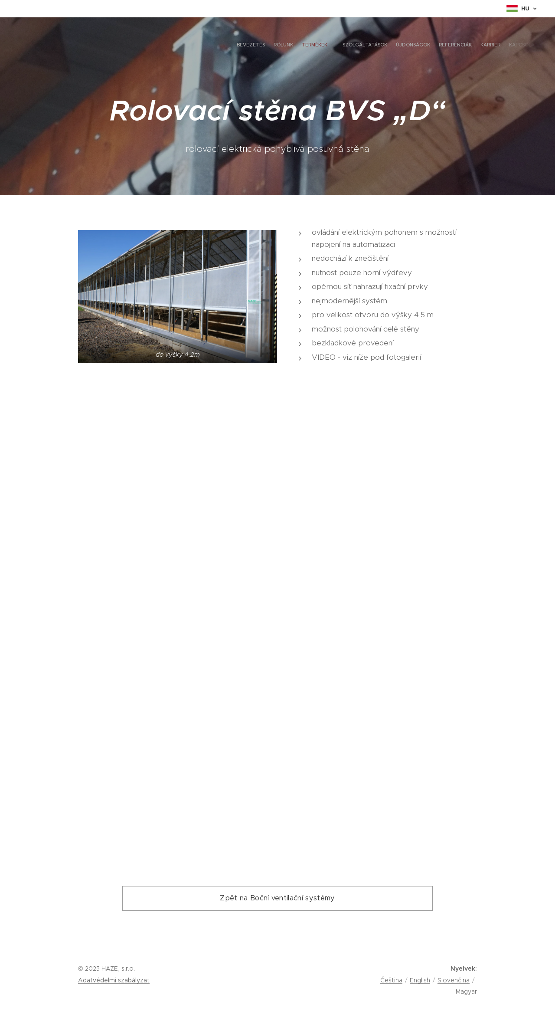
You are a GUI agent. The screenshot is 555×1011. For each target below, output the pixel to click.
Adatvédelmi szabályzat (114, 980)
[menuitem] (471, 45)
